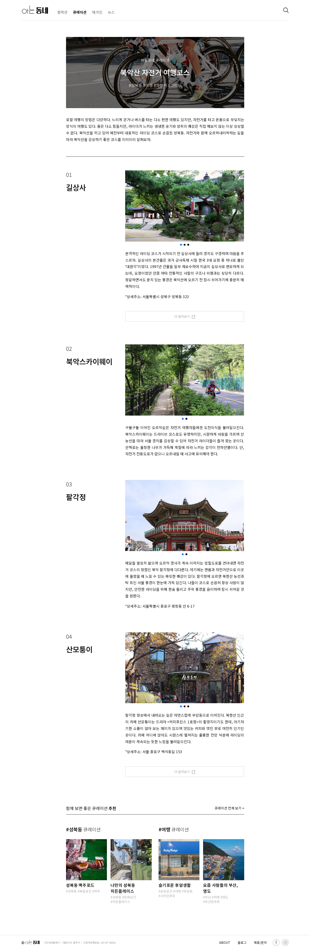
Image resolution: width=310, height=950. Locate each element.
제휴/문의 (260, 942)
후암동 (188, 891)
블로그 (242, 942)
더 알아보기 (184, 316)
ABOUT (224, 942)
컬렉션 (62, 12)
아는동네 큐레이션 (155, 60)
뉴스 (111, 12)
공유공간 (166, 891)
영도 (225, 897)
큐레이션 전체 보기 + (229, 808)
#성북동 (83, 829)
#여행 (174, 829)
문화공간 (130, 897)
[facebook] (276, 942)
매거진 (97, 12)
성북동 (136, 85)
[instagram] (285, 942)
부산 (208, 897)
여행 (149, 85)
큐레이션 (80, 12)
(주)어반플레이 (52, 942)
